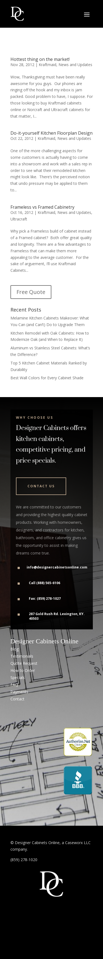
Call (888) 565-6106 (44, 583)
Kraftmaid (47, 64)
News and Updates (75, 64)
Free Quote (30, 292)
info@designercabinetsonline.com (57, 567)
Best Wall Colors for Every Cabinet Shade (46, 377)
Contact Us (41, 486)
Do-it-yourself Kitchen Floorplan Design (51, 133)
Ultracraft (18, 219)
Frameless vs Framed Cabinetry (42, 207)
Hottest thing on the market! (39, 59)
